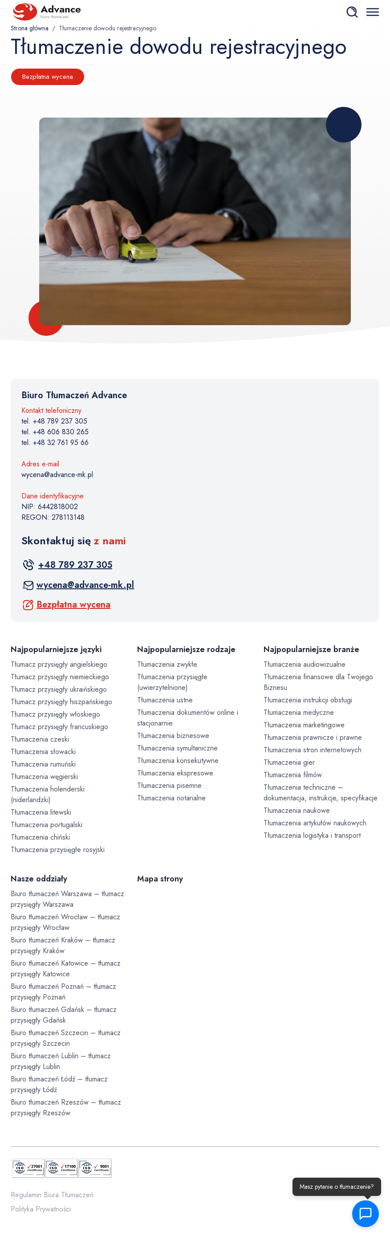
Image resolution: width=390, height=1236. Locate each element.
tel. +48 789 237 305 (54, 421)
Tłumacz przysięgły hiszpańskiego (61, 702)
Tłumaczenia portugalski (46, 825)
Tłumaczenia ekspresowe (175, 773)
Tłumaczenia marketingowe (304, 725)
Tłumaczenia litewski (41, 812)
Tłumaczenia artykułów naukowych (315, 823)
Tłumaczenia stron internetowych (313, 750)
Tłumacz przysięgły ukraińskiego (59, 689)
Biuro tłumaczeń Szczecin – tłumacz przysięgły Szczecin (66, 1038)
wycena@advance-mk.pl (57, 474)
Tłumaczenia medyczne (299, 712)
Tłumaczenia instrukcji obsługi (308, 700)
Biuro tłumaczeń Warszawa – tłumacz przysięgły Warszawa (67, 899)
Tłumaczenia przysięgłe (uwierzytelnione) (172, 682)
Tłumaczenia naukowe (297, 810)
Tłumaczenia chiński (40, 837)
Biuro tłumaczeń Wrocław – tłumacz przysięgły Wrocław (65, 922)
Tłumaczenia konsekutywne (178, 760)
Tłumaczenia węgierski (44, 776)
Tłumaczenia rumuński (43, 764)
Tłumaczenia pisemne (169, 785)
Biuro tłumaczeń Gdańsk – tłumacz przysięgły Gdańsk (64, 1014)
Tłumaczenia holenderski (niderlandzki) (48, 794)
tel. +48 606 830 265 (55, 432)
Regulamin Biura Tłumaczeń (52, 1195)
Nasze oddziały (39, 879)
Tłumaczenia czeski (40, 739)
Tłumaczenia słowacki (43, 751)
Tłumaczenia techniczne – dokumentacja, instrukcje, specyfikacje (321, 792)
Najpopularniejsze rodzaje (186, 649)
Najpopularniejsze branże (311, 649)
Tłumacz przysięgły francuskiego (59, 727)
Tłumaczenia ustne (165, 700)
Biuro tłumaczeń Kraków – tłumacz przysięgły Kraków (63, 945)
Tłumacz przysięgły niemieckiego (60, 677)
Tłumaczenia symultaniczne (177, 748)
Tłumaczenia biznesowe (173, 735)
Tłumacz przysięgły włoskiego (55, 714)
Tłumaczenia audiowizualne (304, 664)
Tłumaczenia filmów (293, 775)
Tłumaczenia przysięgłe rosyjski (58, 849)
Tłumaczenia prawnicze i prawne (313, 737)
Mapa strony (160, 879)
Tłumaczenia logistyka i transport (312, 835)
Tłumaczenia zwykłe (167, 664)
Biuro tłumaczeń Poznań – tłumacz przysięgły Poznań (63, 991)
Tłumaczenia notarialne (171, 798)
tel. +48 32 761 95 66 (55, 442)
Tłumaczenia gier (289, 762)
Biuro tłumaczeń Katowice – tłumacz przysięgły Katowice (66, 968)
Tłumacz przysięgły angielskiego (59, 664)
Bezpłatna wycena (47, 77)
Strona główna (30, 28)
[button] (370, 1213)
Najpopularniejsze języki (56, 649)
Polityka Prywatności (41, 1209)
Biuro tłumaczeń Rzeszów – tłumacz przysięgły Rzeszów (66, 1107)
